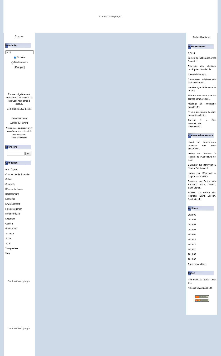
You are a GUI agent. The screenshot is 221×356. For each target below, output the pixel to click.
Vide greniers (11, 248)
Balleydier (193, 165)
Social (8, 238)
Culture (8, 179)
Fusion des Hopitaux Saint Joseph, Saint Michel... (202, 184)
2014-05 (192, 219)
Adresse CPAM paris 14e (200, 288)
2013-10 (192, 249)
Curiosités (10, 184)
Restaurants (11, 228)
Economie (10, 199)
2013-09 (192, 254)
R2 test (191, 53)
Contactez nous (19, 118)
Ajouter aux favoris (19, 123)
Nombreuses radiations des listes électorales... (202, 145)
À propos (19, 36)
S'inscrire (19, 57)
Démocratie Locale (14, 189)
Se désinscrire (19, 62)
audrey (191, 153)
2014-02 (192, 229)
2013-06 (192, 259)
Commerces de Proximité (17, 174)
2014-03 (192, 224)
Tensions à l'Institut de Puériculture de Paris (202, 156)
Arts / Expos (11, 169)
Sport (8, 243)
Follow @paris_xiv (201, 37)
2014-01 (192, 234)
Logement (10, 219)
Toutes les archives (197, 264)
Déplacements (12, 194)
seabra (191, 173)
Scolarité (9, 233)
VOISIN (191, 192)
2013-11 (192, 244)
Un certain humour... (197, 74)
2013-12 (192, 239)
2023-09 (192, 215)
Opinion (9, 224)
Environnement (12, 204)
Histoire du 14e (12, 214)
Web (7, 253)
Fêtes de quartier (13, 209)
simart (191, 142)
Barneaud (192, 181)
